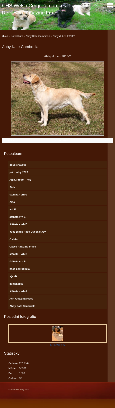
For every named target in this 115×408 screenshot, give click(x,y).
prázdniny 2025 (18, 172)
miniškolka (16, 283)
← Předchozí (10, 140)
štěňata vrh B (17, 261)
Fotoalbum (17, 36)
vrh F (12, 209)
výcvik (13, 276)
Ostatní (13, 239)
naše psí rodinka (19, 268)
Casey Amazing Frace (22, 246)
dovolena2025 (17, 164)
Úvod (5, 36)
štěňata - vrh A (18, 291)
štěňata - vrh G (18, 194)
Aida (12, 187)
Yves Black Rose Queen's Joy (27, 231)
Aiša (12, 201)
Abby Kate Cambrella (38, 36)
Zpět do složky (60, 140)
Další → (107, 140)
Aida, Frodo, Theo (20, 179)
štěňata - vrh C (18, 254)
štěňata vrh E (17, 216)
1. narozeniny (57, 344)
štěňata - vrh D (18, 224)
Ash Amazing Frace (21, 298)
